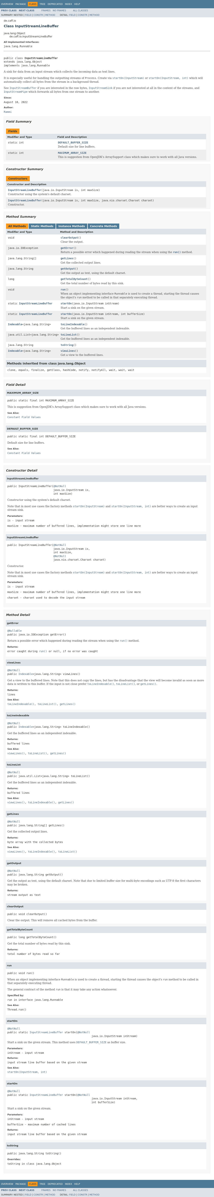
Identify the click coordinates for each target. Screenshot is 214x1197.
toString (67, 344)
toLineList (68, 334)
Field (28, 15)
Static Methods (42, 226)
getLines (67, 258)
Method (50, 15)
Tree (42, 4)
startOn (66, 303)
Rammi (8, 111)
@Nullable (14, 630)
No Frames (59, 10)
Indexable (15, 324)
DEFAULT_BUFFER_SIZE (73, 142)
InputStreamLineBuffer (24, 190)
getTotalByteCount (74, 278)
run (63, 289)
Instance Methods (71, 226)
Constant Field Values (24, 417)
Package (20, 4)
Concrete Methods (103, 226)
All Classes (80, 10)
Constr (38, 15)
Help (77, 4)
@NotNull (59, 486)
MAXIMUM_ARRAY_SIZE (72, 152)
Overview (7, 4)
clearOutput (69, 237)
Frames (46, 10)
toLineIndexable (72, 324)
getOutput (68, 268)
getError (67, 247)
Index (68, 4)
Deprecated (55, 4)
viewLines (68, 350)
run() (43, 651)
